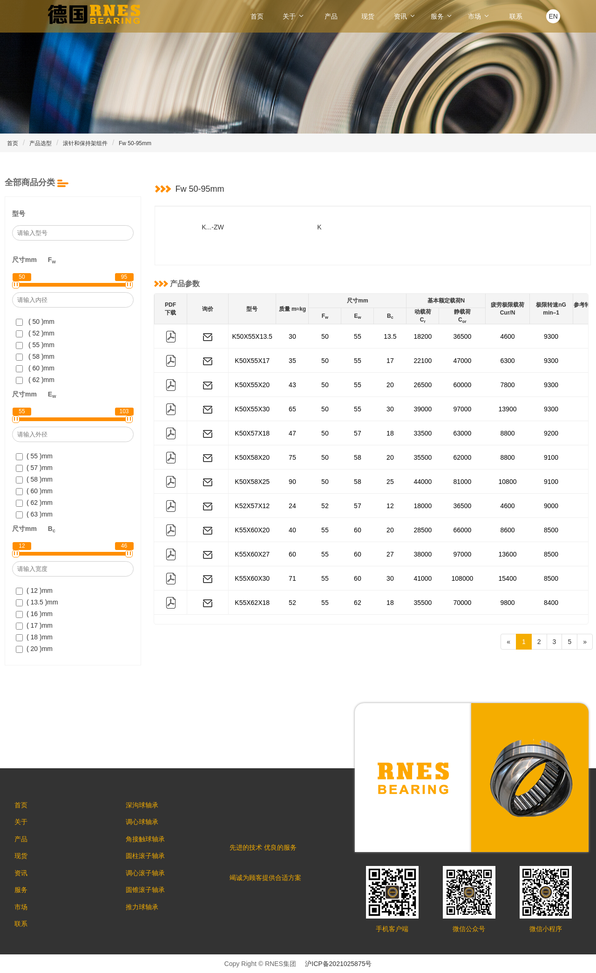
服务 (442, 16)
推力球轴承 (146, 917)
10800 (508, 481)
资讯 (405, 16)
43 (292, 385)
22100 (422, 360)
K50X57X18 (252, 433)
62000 (462, 457)
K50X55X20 (252, 385)
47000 (462, 360)
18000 (422, 506)
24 (292, 506)
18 (390, 433)
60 (357, 530)
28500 (422, 530)
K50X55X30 (252, 409)
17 (390, 360)
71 (292, 578)
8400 (551, 602)
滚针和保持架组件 (85, 143)
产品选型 (40, 143)
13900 (508, 409)
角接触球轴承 (149, 842)
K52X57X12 (252, 506)
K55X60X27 (252, 554)
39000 (422, 409)
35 (292, 360)
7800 (507, 385)
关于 (294, 16)
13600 (508, 554)
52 (325, 506)
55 (357, 336)
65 (292, 409)
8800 (507, 433)
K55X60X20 (252, 530)
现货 (367, 16)
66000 (462, 530)
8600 (507, 530)
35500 (422, 457)
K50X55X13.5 (252, 336)
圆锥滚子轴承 (149, 898)
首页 (257, 16)
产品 (331, 16)
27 (390, 554)
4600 (507, 336)
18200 (422, 336)
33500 (422, 433)
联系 (515, 16)
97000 (462, 409)
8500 (551, 530)
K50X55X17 (252, 360)
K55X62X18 (252, 602)
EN (553, 16)
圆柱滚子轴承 (149, 861)
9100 (551, 457)
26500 (422, 385)
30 (292, 336)
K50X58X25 (252, 481)
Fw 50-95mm (135, 143)
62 (357, 602)
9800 (507, 602)
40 (292, 530)
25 (390, 481)
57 (357, 433)
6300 (507, 360)
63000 (462, 433)
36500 (462, 336)
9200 (551, 433)
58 (357, 457)
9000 (551, 506)
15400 (508, 578)
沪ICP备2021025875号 (338, 963)
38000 (422, 554)
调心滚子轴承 (149, 880)
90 (292, 481)
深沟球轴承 (146, 805)
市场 (479, 16)
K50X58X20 (252, 457)
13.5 (390, 336)
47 (292, 433)
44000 (422, 481)
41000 (422, 578)
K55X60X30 (252, 578)
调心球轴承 (146, 824)
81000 (462, 481)
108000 (463, 578)
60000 (462, 385)
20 (390, 385)
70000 (462, 602)
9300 (551, 336)
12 (390, 506)
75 (292, 457)
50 (325, 336)
